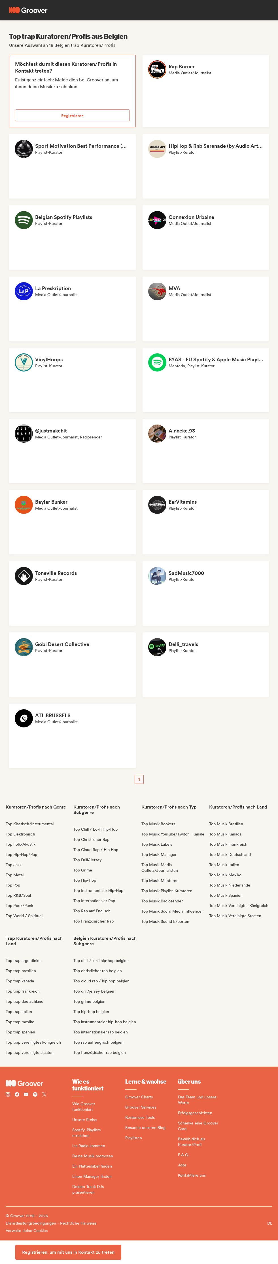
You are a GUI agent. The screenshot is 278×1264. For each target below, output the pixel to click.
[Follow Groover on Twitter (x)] (44, 1095)
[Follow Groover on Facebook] (17, 1095)
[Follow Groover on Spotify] (35, 1095)
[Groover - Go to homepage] (39, 1083)
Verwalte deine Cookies (27, 1230)
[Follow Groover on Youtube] (26, 1095)
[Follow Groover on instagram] (8, 1095)
